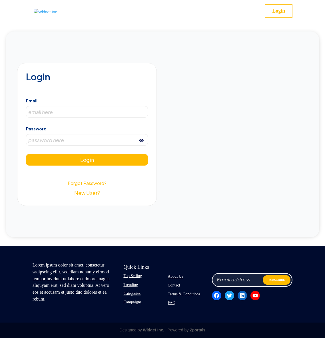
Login (278, 11)
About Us (175, 276)
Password (36, 128)
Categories (132, 293)
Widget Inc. (153, 330)
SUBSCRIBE (276, 279)
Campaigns (132, 302)
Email (31, 100)
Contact (174, 285)
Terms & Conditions (184, 294)
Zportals (197, 330)
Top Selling (132, 276)
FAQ (171, 303)
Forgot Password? (87, 183)
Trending (130, 285)
